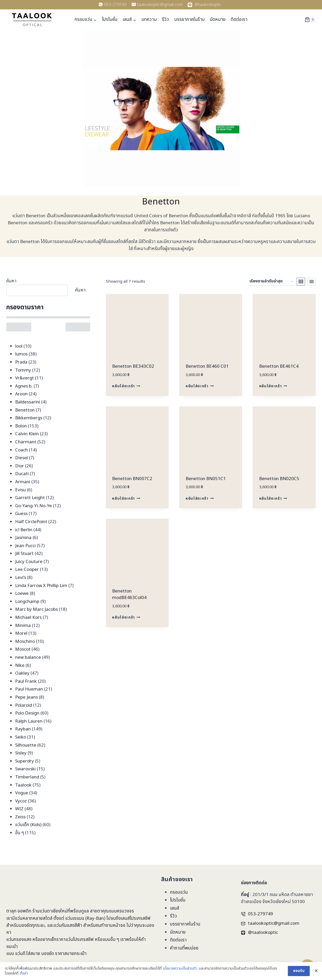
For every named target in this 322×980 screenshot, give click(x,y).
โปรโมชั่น (109, 19)
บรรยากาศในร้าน (189, 19)
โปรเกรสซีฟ (140, 918)
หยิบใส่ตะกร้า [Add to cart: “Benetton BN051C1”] (200, 498)
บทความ (149, 19)
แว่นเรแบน (74, 918)
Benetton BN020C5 (279, 478)
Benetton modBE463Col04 (129, 594)
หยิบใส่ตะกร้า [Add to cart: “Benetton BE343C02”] (126, 386)
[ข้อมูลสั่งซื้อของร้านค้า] (271, 282)
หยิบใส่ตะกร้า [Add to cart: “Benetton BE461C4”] (273, 386)
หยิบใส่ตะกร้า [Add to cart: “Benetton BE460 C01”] (200, 386)
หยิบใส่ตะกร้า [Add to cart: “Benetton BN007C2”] (126, 498)
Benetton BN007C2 (132, 478)
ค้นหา (11, 281)
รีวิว (165, 19)
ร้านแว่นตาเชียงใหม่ (50, 911)
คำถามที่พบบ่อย (184, 948)
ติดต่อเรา (239, 19)
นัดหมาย (218, 19)
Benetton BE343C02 (133, 366)
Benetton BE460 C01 (207, 366)
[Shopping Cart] (310, 19)
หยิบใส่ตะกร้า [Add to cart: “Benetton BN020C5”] (273, 498)
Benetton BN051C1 (206, 478)
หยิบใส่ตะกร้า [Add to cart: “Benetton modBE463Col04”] (126, 617)
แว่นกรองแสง (18, 939)
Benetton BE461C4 (279, 366)
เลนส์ (174, 908)
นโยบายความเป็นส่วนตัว (180, 973)
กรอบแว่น (179, 892)
